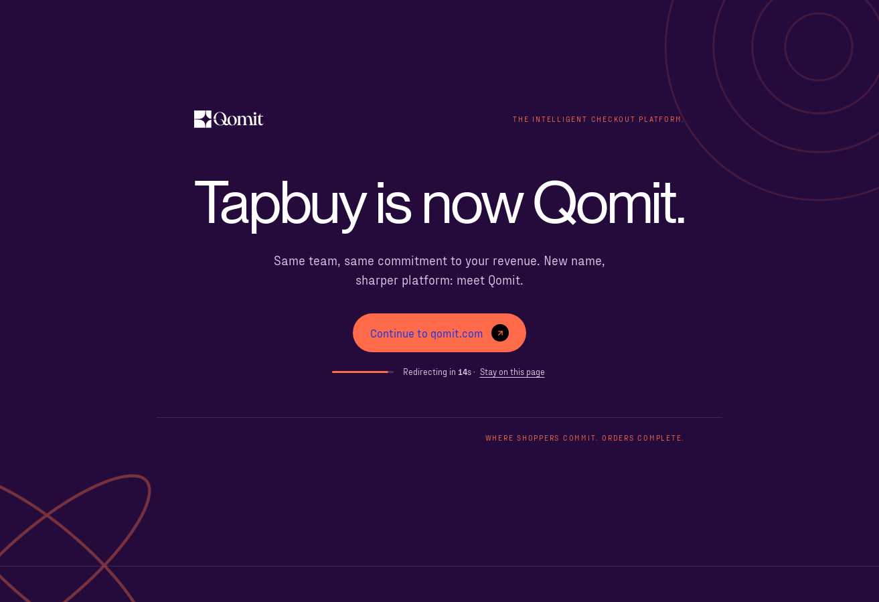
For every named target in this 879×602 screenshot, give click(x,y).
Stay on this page (512, 371)
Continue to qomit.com (439, 333)
